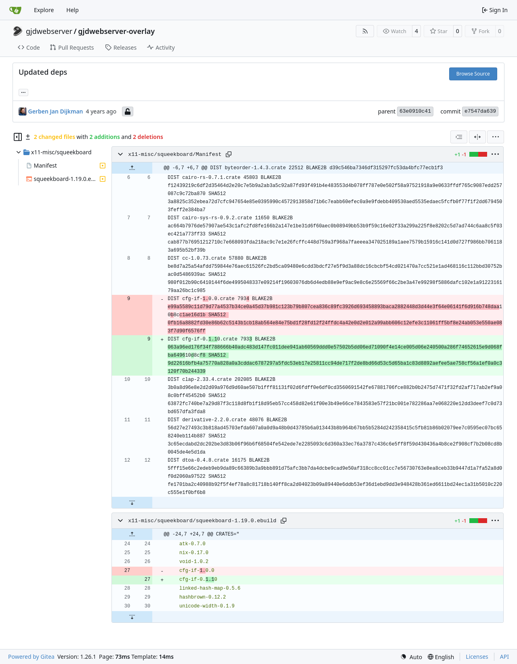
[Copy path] (228, 154)
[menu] (495, 136)
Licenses (477, 656)
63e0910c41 (415, 111)
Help (72, 10)
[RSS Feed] (365, 31)
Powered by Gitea (31, 656)
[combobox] (458, 136)
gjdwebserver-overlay (116, 31)
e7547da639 (480, 111)
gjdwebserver (49, 31)
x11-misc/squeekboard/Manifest (174, 154)
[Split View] (477, 136)
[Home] (15, 10)
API (504, 656)
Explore (44, 10)
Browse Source (473, 73)
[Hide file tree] (18, 137)
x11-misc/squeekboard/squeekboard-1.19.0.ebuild (202, 521)
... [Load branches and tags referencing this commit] (23, 92)
